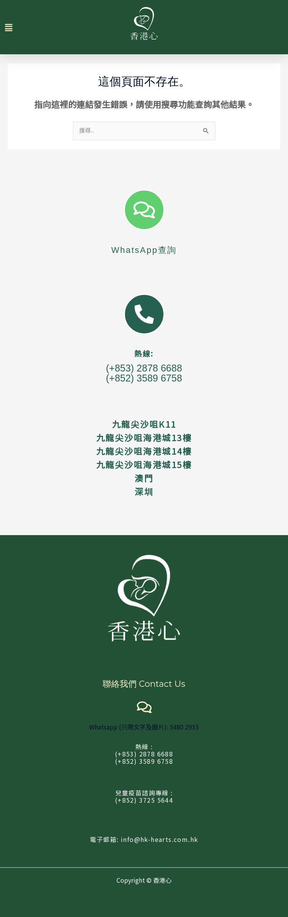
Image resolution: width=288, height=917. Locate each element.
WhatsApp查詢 (144, 250)
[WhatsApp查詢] (144, 209)
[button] (12, 27)
